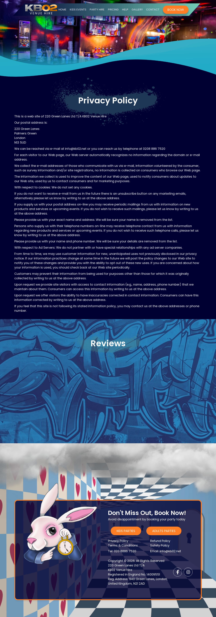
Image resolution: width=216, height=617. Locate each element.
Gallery (137, 9)
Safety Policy (159, 545)
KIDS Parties (126, 531)
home (62, 9)
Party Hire (97, 9)
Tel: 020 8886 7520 (122, 551)
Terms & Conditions (123, 545)
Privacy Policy (118, 541)
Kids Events (78, 9)
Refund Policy (160, 541)
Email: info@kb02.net (165, 551)
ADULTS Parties (164, 531)
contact (152, 9)
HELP (125, 9)
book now (175, 10)
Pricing (113, 9)
